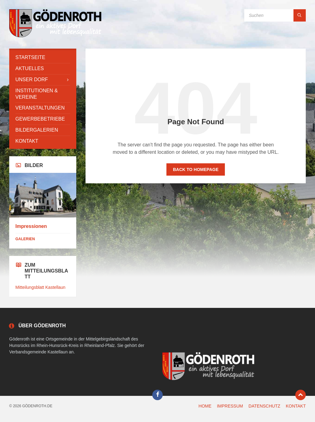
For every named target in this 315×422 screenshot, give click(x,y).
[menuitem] (42, 57)
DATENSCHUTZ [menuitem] (264, 406)
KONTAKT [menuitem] (296, 406)
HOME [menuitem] (204, 406)
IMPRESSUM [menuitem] (230, 406)
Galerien (25, 239)
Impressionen (31, 226)
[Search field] (275, 15)
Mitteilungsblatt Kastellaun (40, 287)
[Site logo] (55, 36)
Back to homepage (195, 169)
